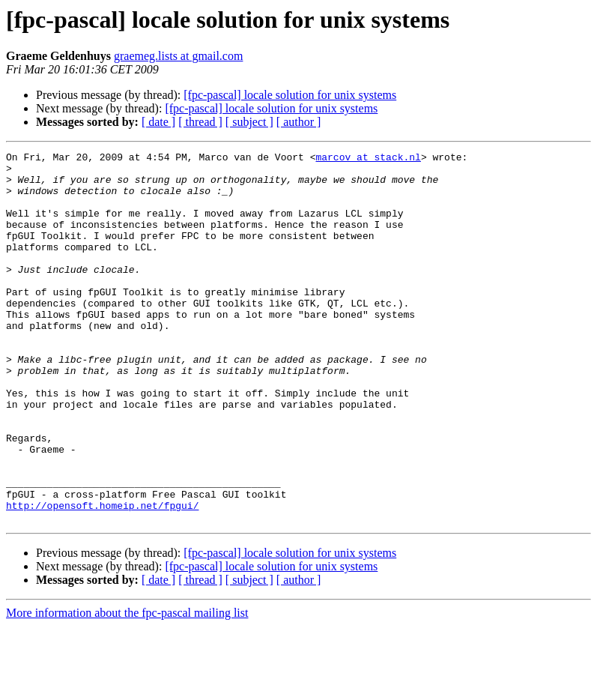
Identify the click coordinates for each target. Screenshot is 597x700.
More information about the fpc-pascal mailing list (127, 687)
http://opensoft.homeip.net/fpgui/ (102, 577)
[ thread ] (200, 121)
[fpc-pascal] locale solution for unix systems (290, 94)
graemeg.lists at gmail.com (178, 55)
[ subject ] (249, 121)
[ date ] (158, 121)
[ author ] (298, 121)
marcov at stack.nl (367, 159)
